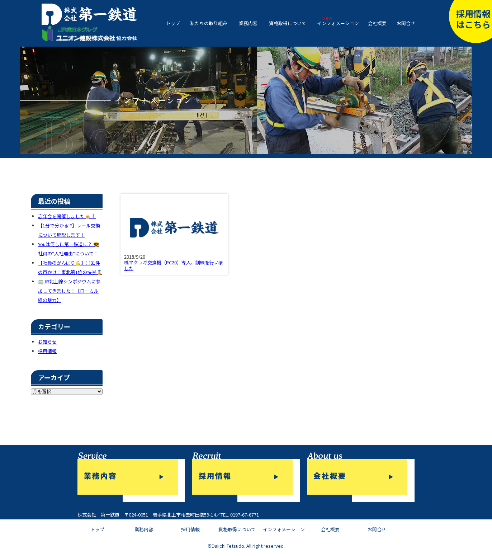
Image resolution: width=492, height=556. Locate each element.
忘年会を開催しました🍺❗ (67, 216)
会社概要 (377, 23)
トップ (173, 23)
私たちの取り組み (208, 23)
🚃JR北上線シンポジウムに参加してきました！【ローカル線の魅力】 (69, 290)
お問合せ (406, 23)
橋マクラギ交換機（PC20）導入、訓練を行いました (173, 265)
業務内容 (248, 23)
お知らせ (47, 341)
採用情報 (47, 351)
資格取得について (287, 23)
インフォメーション (338, 23)
